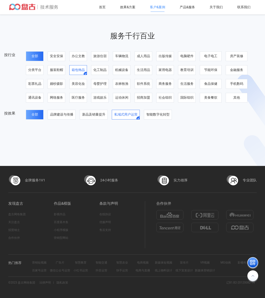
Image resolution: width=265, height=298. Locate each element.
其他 (236, 98)
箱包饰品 (78, 71)
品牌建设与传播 (61, 115)
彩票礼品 (34, 84)
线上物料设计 (163, 270)
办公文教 (78, 57)
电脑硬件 (187, 57)
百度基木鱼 (61, 222)
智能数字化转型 (158, 115)
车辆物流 (121, 57)
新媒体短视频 (163, 262)
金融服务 (236, 71)
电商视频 (143, 262)
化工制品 (100, 71)
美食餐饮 (210, 98)
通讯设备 (34, 98)
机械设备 (121, 71)
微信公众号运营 (60, 270)
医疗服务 (78, 98)
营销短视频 (39, 262)
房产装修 (236, 57)
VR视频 (205, 262)
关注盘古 (14, 222)
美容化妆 (78, 84)
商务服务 (165, 84)
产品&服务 (187, 7)
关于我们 (216, 7)
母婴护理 (100, 84)
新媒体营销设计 (205, 270)
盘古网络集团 (17, 214)
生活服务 (187, 84)
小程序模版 (61, 230)
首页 (102, 7)
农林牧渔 (121, 84)
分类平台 (34, 71)
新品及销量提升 (93, 115)
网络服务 (56, 98)
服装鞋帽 (56, 71)
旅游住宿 (100, 57)
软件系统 (143, 84)
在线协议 (105, 214)
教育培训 (187, 71)
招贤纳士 (14, 230)
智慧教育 (81, 262)
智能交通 (101, 262)
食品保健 (210, 84)
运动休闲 (121, 98)
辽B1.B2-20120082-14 (240, 282)
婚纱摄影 (56, 84)
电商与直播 (143, 270)
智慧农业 (122, 262)
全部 (34, 57)
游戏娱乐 (100, 98)
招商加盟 (143, 98)
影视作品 (59, 214)
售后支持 (105, 230)
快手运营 (122, 270)
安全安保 (56, 57)
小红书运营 (80, 270)
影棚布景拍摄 (246, 262)
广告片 (60, 262)
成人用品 (143, 57)
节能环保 (210, 71)
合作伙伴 (14, 237)
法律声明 (45, 282)
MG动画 (225, 262)
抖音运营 (101, 270)
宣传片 (184, 262)
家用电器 (165, 71)
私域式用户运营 (125, 115)
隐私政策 (62, 282)
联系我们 (244, 7)
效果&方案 (127, 7)
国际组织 (187, 98)
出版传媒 (165, 57)
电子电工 (210, 57)
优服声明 (105, 222)
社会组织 (165, 98)
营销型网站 (61, 237)
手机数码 (236, 84)
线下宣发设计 (184, 270)
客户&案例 (157, 7)
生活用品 (143, 71)
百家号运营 (39, 270)
